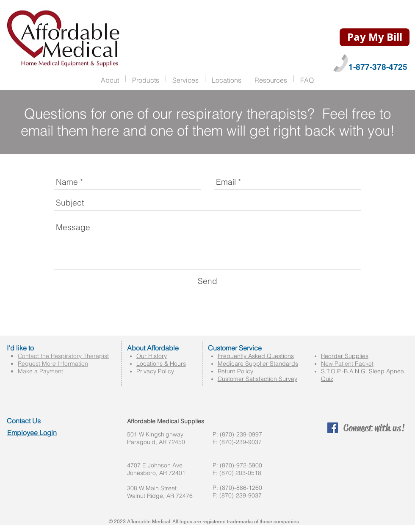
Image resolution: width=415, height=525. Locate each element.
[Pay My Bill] (374, 37)
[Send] (207, 280)
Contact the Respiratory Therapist (63, 356)
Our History (151, 356)
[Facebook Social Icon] (332, 427)
